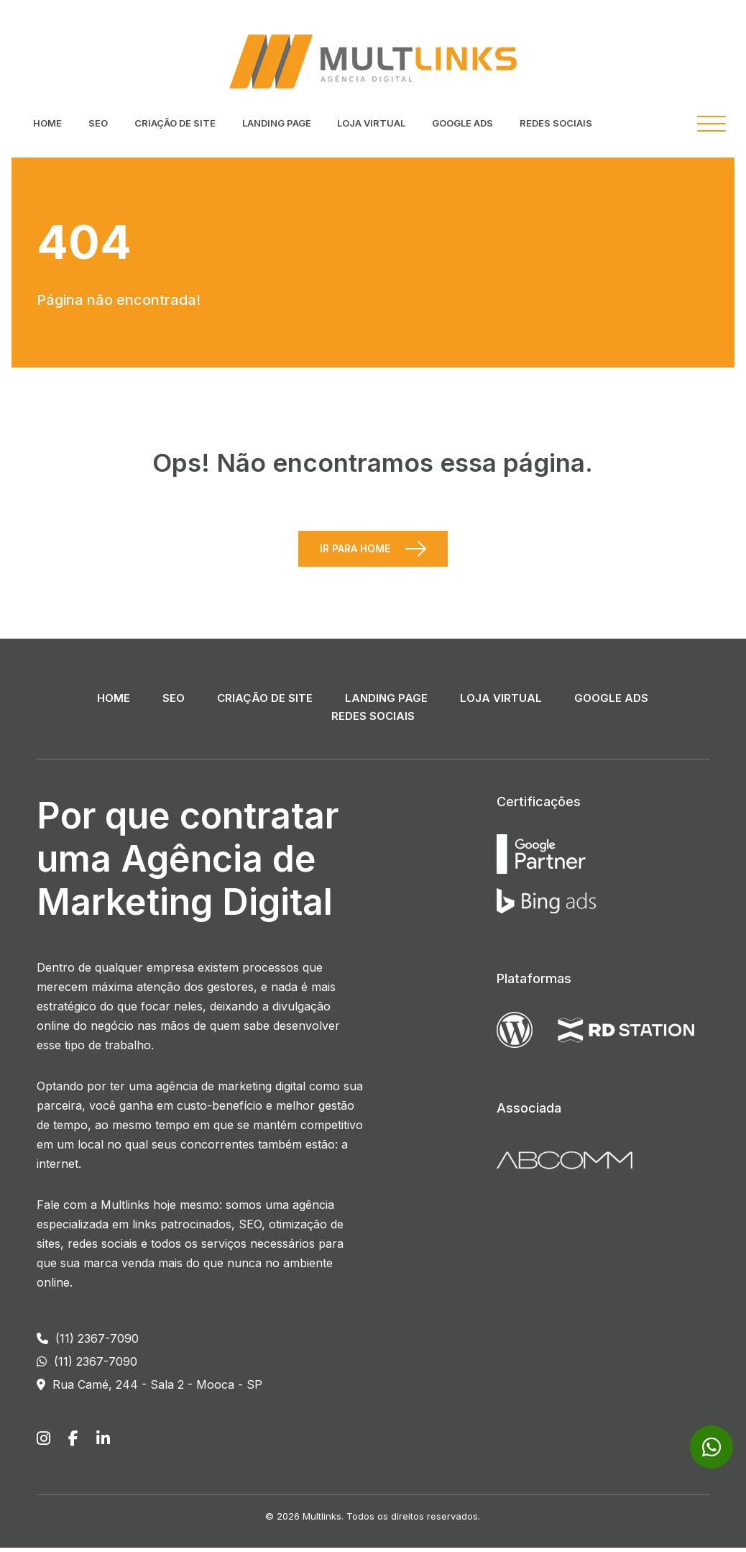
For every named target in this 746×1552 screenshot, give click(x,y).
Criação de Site (175, 123)
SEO (98, 123)
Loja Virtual (371, 123)
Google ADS (462, 123)
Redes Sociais (556, 123)
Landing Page (276, 123)
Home (47, 123)
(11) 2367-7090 (88, 1343)
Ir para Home (355, 553)
